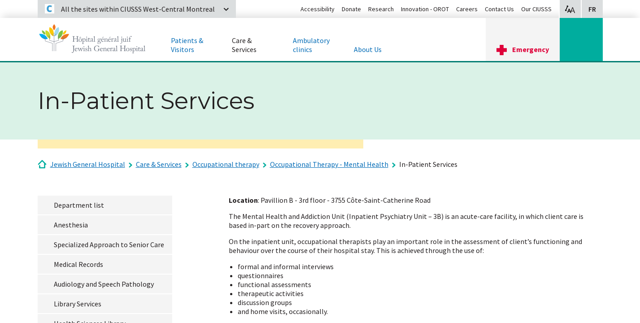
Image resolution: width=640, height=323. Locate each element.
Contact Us (499, 9)
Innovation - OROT (425, 9)
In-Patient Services (428, 164)
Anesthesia (71, 224)
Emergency (530, 49)
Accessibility (317, 9)
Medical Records (78, 264)
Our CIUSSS (536, 9)
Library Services (77, 303)
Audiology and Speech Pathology (104, 283)
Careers (467, 9)
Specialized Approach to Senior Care (109, 244)
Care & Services (159, 164)
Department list (79, 205)
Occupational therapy (225, 164)
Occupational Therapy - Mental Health (329, 164)
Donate (351, 9)
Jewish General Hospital (87, 164)
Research (381, 9)
